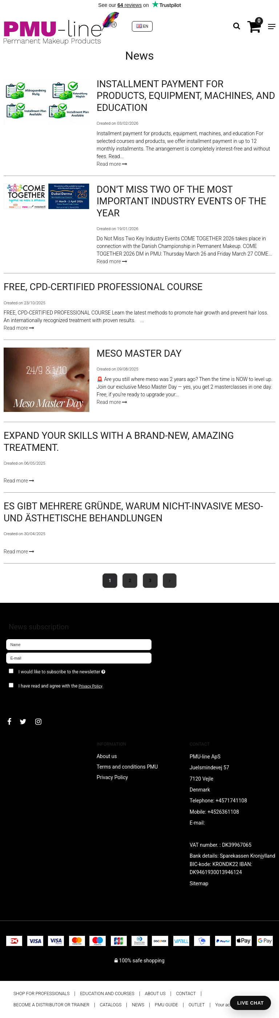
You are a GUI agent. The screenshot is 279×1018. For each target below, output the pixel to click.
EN (142, 26)
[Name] (78, 644)
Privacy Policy (90, 686)
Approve (23, 700)
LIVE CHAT (250, 1003)
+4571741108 (231, 800)
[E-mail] (78, 658)
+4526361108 (223, 812)
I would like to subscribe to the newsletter (80, 670)
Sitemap (199, 883)
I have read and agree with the (60, 686)
